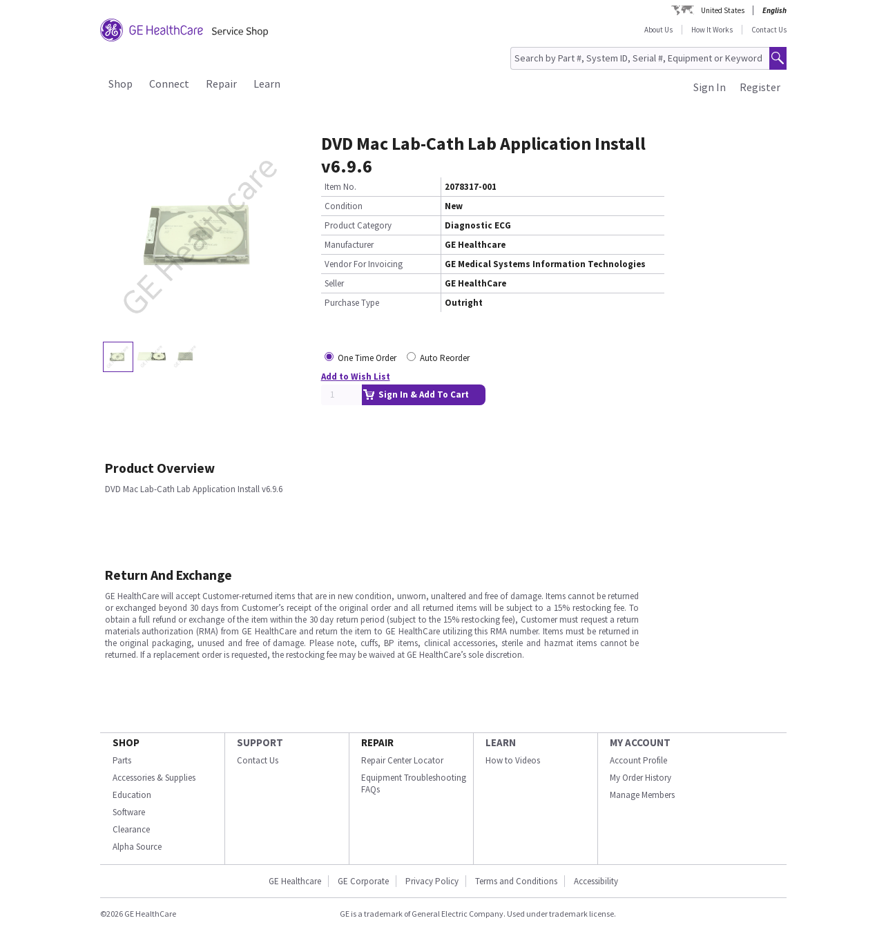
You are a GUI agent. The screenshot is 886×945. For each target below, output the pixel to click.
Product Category (358, 225)
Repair (221, 83)
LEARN (500, 742)
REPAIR (377, 742)
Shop (120, 83)
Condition (344, 206)
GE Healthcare (295, 881)
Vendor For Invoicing (364, 264)
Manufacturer (349, 245)
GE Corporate (363, 881)
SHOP (126, 742)
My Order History (640, 777)
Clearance (131, 829)
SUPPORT (260, 742)
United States (722, 10)
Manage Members (642, 795)
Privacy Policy (432, 881)
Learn (266, 83)
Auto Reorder (445, 358)
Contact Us (769, 30)
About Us (658, 30)
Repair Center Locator (402, 760)
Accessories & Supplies (154, 777)
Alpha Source (137, 847)
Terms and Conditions (516, 881)
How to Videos (512, 760)
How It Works (712, 30)
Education (132, 795)
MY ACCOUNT (640, 742)
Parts (122, 760)
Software (129, 812)
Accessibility (596, 881)
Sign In (709, 87)
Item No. (340, 187)
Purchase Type (352, 303)
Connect (169, 83)
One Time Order (367, 358)
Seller (334, 283)
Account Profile (638, 760)
